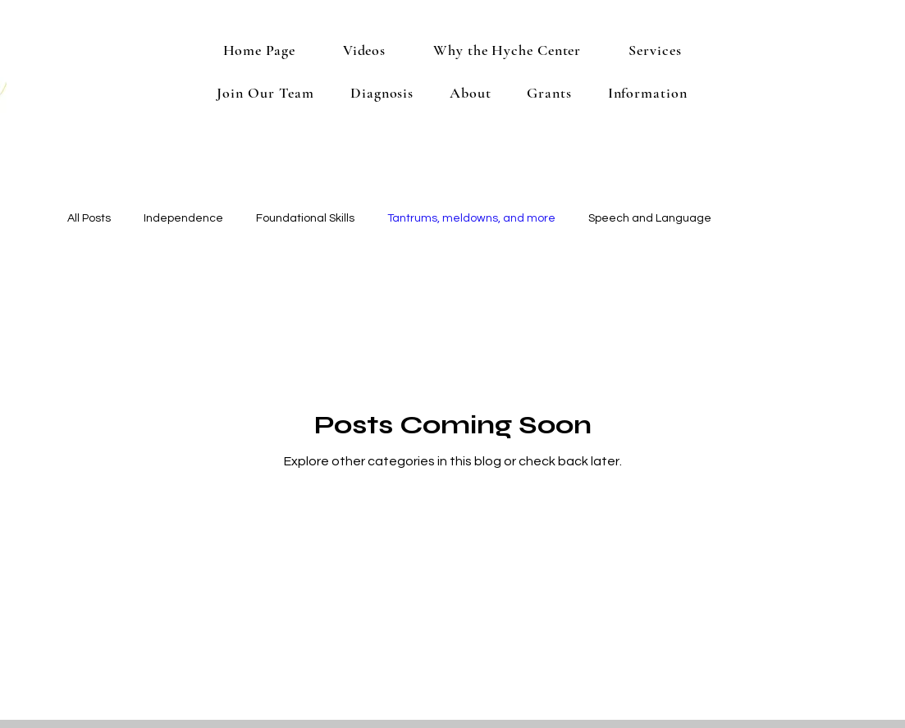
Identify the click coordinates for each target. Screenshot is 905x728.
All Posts (89, 218)
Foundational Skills (305, 218)
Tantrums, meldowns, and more (471, 218)
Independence (183, 218)
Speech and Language (649, 218)
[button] (655, 50)
